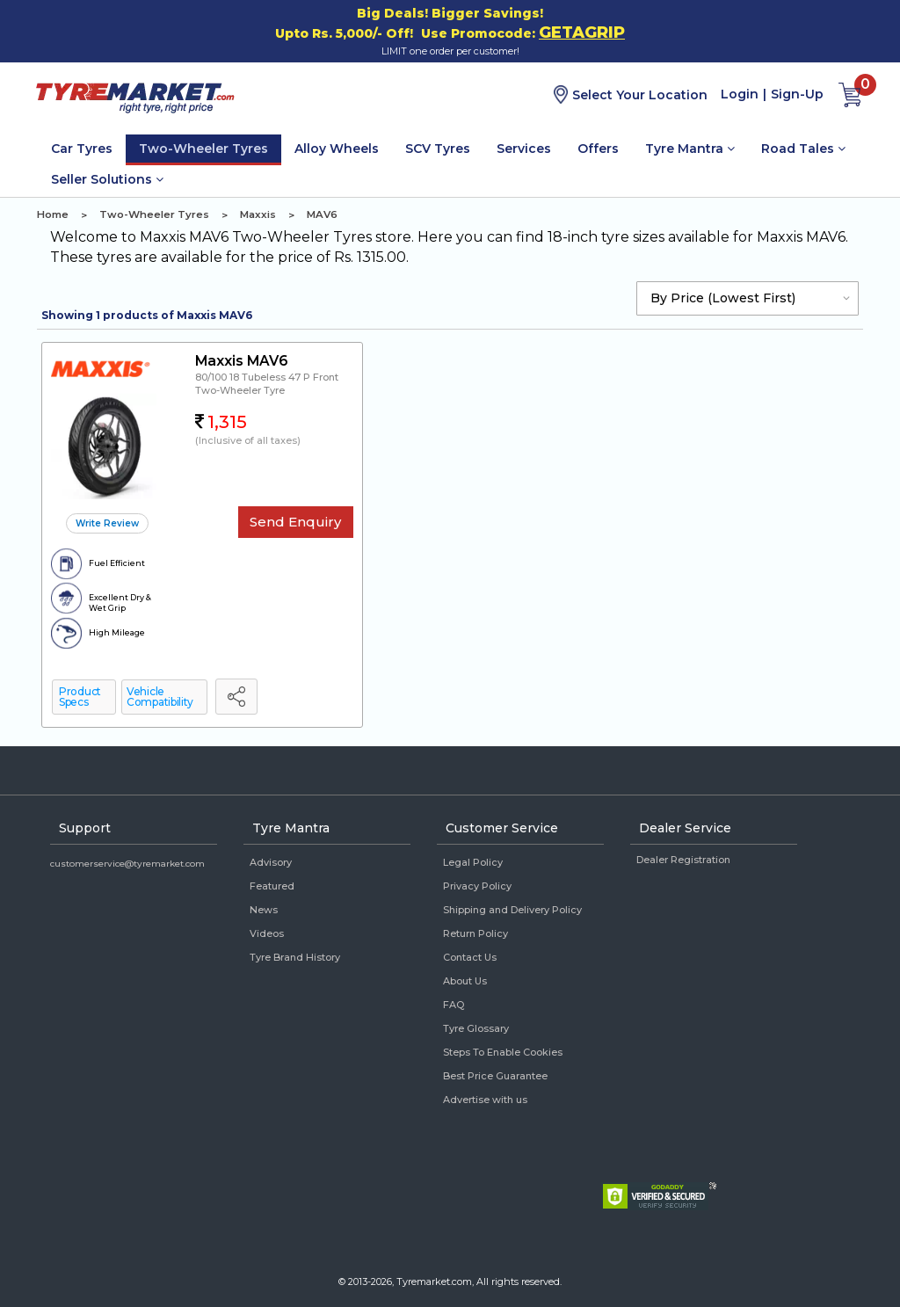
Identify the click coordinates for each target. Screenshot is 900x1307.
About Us (465, 981)
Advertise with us (485, 1099)
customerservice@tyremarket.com (127, 863)
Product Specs (80, 696)
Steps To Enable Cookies (502, 1052)
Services (524, 148)
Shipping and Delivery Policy (512, 910)
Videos (267, 933)
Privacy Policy (477, 886)
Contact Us (470, 957)
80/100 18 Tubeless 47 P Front (266, 377)
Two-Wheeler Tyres (203, 148)
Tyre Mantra (690, 148)
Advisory (271, 862)
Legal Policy (473, 862)
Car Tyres (81, 148)
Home (53, 214)
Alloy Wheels (336, 148)
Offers (598, 148)
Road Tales (803, 148)
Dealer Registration (683, 859)
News (264, 910)
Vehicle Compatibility (160, 696)
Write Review (107, 523)
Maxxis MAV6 (241, 360)
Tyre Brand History (295, 957)
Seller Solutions (107, 179)
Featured (272, 886)
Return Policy (475, 933)
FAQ (453, 1004)
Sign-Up (797, 94)
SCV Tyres (437, 148)
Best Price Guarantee (495, 1076)
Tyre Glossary (476, 1028)
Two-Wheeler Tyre (240, 390)
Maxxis (258, 214)
